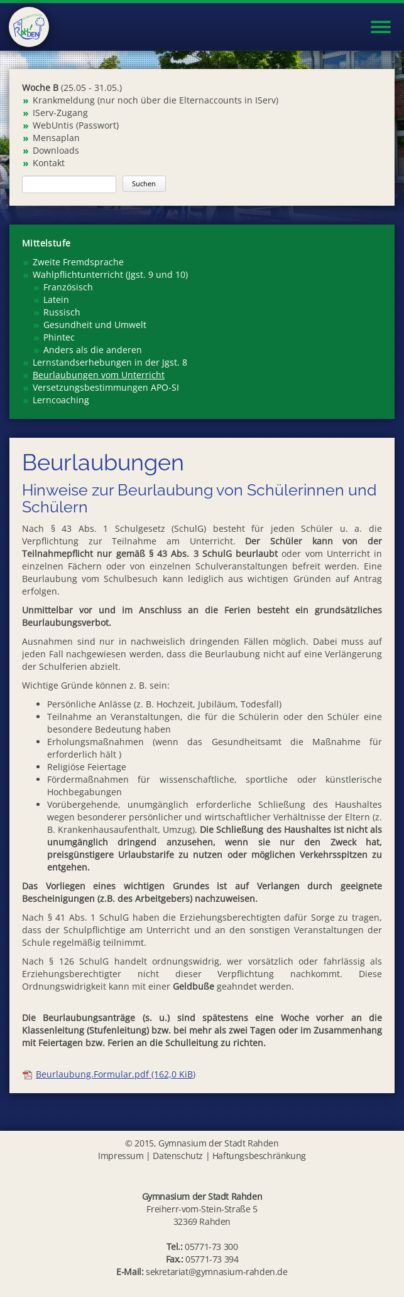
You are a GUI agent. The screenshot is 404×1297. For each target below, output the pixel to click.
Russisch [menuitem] (61, 312)
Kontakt (49, 163)
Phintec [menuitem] (59, 337)
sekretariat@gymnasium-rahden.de (217, 1272)
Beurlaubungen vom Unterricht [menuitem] (99, 375)
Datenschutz (178, 1156)
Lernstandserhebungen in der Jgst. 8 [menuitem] (110, 362)
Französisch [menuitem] (68, 287)
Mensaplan (56, 138)
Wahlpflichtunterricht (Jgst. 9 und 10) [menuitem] (110, 274)
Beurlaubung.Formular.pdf (115, 1074)
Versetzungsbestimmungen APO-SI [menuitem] (106, 387)
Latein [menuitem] (56, 299)
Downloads (56, 150)
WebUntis (53, 125)
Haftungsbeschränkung (259, 1156)
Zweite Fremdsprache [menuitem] (78, 262)
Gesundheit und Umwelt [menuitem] (94, 325)
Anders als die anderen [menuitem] (92, 350)
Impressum (120, 1156)
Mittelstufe (46, 243)
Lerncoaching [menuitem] (61, 400)
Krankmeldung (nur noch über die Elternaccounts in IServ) (155, 100)
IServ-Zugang (60, 113)
